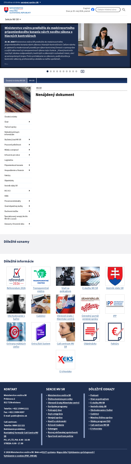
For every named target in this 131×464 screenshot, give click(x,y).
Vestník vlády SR (11, 185)
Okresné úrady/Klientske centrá (63, 402)
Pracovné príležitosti (12, 144)
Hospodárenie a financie (14, 170)
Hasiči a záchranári (57, 421)
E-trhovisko (96, 428)
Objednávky (9, 180)
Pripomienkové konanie (13, 165)
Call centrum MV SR (99, 425)
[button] (13, 18)
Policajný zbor (55, 410)
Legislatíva (8, 160)
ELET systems (49, 452)
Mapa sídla (62, 452)
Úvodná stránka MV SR (15, 80)
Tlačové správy (10, 127)
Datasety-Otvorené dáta (14, 224)
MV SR (31, 80)
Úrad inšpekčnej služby (13, 206)
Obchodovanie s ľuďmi (101, 410)
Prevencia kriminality (12, 201)
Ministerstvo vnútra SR (59, 395)
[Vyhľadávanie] (108, 9)
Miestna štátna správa (101, 417)
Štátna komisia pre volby (60, 399)
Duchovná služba (11, 211)
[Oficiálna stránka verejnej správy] (31, 2)
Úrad (6, 122)
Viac (6, 64)
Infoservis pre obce (12, 155)
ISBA (6, 196)
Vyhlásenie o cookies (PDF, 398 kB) (20, 455)
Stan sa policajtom (99, 399)
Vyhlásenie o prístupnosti (81, 452)
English (86, 8)
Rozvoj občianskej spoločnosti (63, 432)
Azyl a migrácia (55, 413)
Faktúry (7, 175)
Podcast (94, 395)
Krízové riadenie (56, 425)
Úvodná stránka (10, 116)
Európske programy (57, 406)
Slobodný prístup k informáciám (11, 133)
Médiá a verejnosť (11, 150)
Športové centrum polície (60, 436)
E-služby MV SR (97, 402)
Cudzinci (94, 413)
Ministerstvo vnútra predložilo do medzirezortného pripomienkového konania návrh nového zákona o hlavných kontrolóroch (39, 32)
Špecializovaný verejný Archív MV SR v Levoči (16, 217)
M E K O (7, 191)
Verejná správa (55, 417)
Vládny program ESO (100, 421)
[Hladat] (124, 10)
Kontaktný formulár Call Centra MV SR (21, 434)
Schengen (53, 428)
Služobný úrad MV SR (12, 139)
